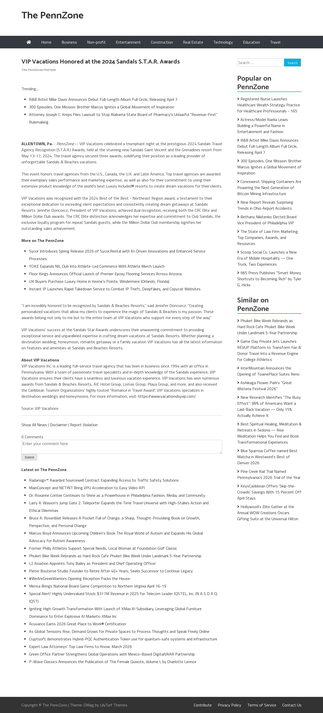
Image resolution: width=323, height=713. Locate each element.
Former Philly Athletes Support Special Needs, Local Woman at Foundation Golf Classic (103, 548)
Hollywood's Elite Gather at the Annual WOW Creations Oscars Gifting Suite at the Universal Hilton (267, 513)
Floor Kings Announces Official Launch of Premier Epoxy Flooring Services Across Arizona (105, 274)
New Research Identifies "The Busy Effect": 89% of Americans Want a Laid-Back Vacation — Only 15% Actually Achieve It (269, 406)
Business (69, 42)
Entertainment (128, 42)
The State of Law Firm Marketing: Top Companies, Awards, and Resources (268, 237)
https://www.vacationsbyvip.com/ (167, 396)
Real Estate (193, 42)
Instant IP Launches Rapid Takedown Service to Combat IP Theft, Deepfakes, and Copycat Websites (115, 289)
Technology (223, 42)
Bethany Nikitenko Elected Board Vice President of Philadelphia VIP (267, 220)
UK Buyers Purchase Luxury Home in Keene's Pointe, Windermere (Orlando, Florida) (99, 281)
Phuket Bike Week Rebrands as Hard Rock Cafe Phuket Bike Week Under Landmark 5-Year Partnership (115, 556)
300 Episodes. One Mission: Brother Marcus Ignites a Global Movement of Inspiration (101, 107)
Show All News (34, 425)
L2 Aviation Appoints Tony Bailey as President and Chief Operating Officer (92, 563)
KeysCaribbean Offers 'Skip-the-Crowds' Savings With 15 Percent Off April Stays (269, 492)
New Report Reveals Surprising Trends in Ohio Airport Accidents (265, 205)
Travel (275, 42)
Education (251, 42)
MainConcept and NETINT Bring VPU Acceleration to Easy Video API (87, 488)
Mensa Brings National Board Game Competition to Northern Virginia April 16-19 (97, 586)
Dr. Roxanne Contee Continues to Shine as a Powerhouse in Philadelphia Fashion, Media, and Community (117, 495)
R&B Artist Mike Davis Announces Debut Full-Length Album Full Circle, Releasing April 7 (103, 99)
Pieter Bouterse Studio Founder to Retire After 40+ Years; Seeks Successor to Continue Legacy (111, 571)
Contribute (203, 705)
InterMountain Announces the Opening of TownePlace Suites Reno (268, 371)
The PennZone (52, 16)
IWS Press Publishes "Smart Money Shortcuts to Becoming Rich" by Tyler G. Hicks (269, 279)
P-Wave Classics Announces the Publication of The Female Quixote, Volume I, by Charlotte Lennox (112, 662)
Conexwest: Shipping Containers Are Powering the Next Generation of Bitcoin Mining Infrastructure (269, 187)
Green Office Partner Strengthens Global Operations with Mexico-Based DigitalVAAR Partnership (112, 654)
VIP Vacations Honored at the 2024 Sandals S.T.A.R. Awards (100, 62)
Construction (162, 42)
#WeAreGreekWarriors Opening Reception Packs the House (79, 578)
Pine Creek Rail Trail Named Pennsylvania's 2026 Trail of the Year (269, 474)
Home (46, 42)
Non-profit (96, 42)
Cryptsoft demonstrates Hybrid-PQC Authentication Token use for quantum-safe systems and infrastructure (123, 639)
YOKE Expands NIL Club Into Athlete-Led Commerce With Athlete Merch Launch (97, 266)
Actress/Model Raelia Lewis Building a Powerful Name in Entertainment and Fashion (262, 125)
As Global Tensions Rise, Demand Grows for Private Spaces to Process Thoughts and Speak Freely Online (119, 631)
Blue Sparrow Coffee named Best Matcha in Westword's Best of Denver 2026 (267, 457)
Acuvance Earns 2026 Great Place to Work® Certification (77, 624)
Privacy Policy (229, 705)
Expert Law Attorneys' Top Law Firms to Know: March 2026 (80, 646)
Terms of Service (261, 705)
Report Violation (84, 425)
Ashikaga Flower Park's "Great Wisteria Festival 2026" (264, 386)
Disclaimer (58, 425)
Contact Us (292, 705)
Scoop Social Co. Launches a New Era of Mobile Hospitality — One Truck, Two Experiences (267, 258)
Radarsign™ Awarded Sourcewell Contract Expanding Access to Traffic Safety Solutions (104, 480)
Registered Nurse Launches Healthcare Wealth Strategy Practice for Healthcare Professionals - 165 (268, 105)
